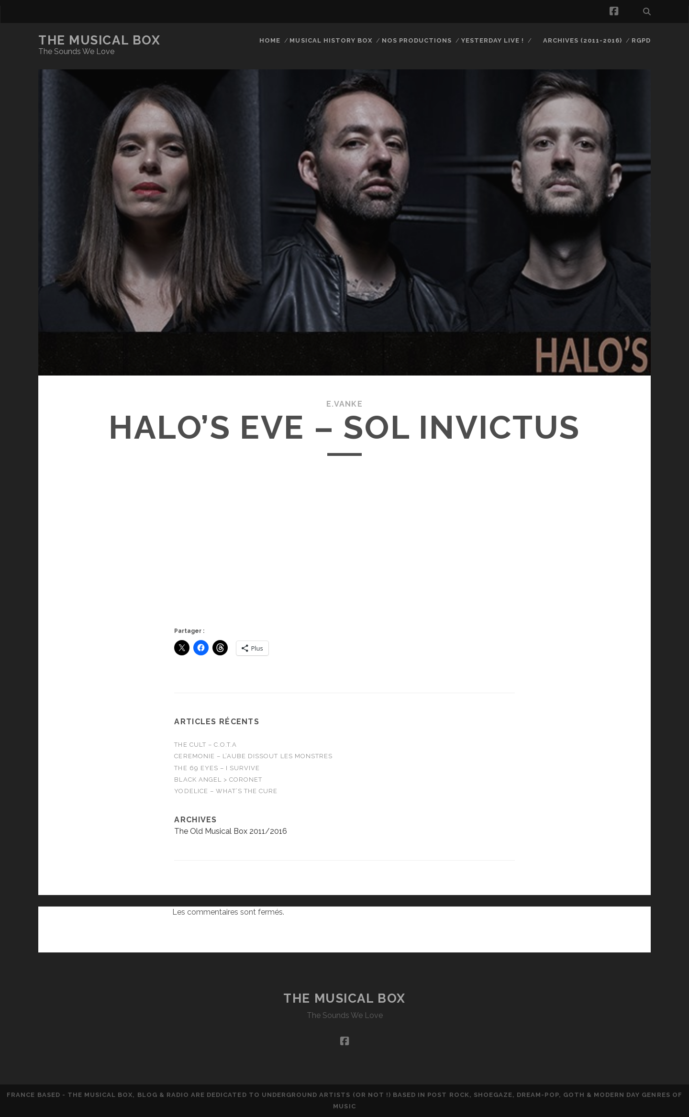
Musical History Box (330, 40)
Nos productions (417, 40)
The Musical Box (99, 40)
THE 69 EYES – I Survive (217, 768)
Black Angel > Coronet (218, 779)
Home (269, 40)
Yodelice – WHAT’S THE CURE (226, 791)
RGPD (641, 40)
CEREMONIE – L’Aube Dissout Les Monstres (253, 756)
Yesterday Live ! (492, 40)
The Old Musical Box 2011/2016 (230, 831)
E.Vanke (344, 404)
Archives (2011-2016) (582, 40)
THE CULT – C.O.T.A (205, 744)
